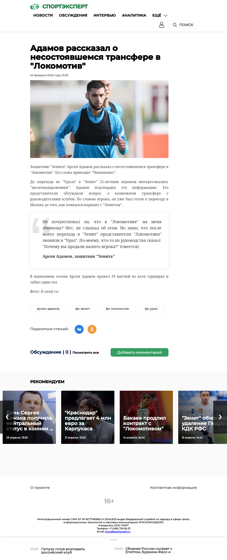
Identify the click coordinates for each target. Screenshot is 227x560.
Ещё (160, 15)
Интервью (105, 15)
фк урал (151, 309)
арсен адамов (48, 309)
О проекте (40, 488)
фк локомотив (117, 309)
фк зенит (82, 309)
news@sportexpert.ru (117, 531)
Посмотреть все (85, 353)
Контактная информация (173, 488)
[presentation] (7, 417)
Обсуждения (73, 15)
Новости (43, 15)
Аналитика (134, 15)
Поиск (182, 25)
